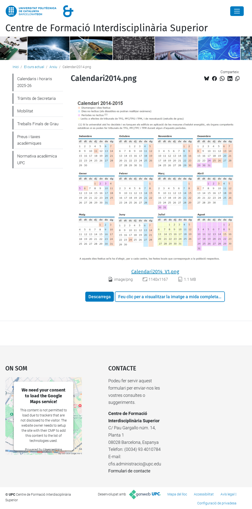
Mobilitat (25, 111)
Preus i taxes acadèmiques (29, 140)
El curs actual (34, 67)
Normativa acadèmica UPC (37, 159)
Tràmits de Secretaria (36, 98)
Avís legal (227, 494)
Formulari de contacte (129, 470)
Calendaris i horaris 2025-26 (34, 82)
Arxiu (53, 67)
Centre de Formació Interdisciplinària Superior (106, 28)
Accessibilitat (204, 494)
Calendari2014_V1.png (155, 271)
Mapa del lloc (177, 494)
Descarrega (99, 296)
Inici (16, 67)
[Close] (237, 11)
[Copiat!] (237, 78)
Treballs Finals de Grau (37, 123)
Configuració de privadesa (216, 503)
